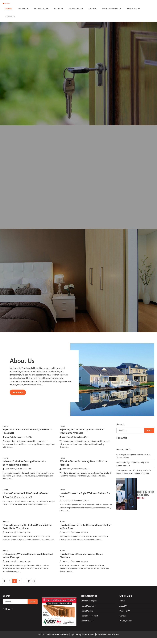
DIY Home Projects (89, 601)
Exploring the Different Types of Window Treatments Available (82, 431)
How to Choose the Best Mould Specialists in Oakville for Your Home (27, 526)
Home (9, 8)
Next (34, 581)
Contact (10, 16)
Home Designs (87, 611)
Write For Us (124, 611)
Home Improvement (89, 616)
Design (92, 8)
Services (132, 8)
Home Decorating (88, 606)
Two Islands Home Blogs (57, 634)
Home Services (87, 621)
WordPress (113, 634)
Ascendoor (89, 634)
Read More (18, 392)
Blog (57, 8)
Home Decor (76, 8)
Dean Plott (8, 437)
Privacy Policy (125, 621)
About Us (23, 8)
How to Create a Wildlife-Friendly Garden (25, 493)
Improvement (110, 8)
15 (29, 581)
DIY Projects (41, 8)
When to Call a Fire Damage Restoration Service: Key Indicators (24, 463)
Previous (5, 581)
